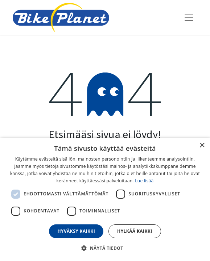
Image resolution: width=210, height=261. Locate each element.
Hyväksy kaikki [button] (76, 231)
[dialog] (105, 199)
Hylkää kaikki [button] (134, 231)
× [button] (202, 145)
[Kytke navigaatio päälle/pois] (189, 17)
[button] (105, 248)
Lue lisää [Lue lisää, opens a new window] (144, 181)
